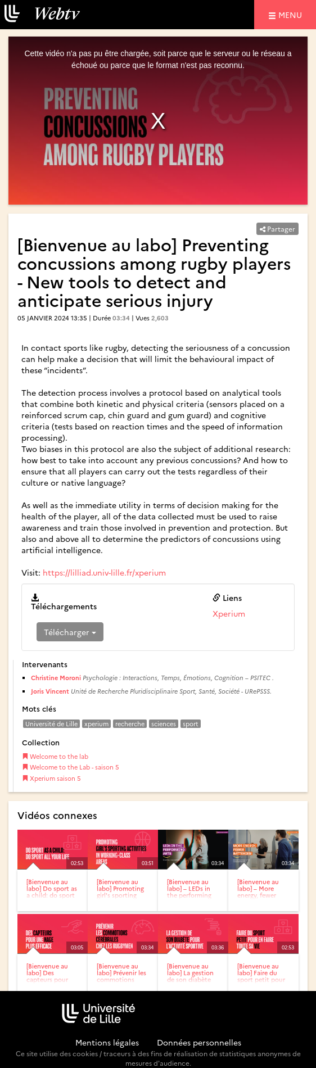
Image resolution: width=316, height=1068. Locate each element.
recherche (130, 723)
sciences (163, 723)
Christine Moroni (56, 677)
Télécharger (70, 631)
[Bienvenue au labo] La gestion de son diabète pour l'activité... (190, 976)
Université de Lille (51, 723)
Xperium (229, 613)
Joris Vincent (50, 691)
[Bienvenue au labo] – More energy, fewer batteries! (258, 891)
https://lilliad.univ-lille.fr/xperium (104, 572)
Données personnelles (199, 1042)
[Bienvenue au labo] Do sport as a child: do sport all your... (51, 891)
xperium (96, 723)
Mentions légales (107, 1042)
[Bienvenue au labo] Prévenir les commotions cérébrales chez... (122, 976)
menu (292, 14)
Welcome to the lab (55, 756)
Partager (277, 228)
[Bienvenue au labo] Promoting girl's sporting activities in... (120, 891)
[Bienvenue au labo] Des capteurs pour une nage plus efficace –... (47, 979)
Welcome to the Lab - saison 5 (70, 767)
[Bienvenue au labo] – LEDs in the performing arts (189, 891)
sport (190, 723)
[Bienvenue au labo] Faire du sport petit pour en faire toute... (261, 976)
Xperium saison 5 (51, 778)
